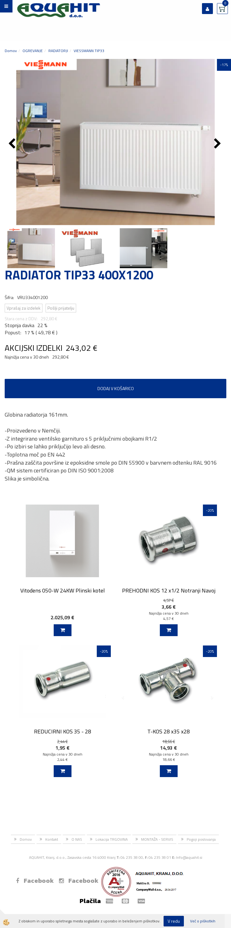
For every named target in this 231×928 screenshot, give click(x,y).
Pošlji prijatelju (60, 308)
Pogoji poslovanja (201, 839)
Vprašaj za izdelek (24, 308)
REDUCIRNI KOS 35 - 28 (62, 731)
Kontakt (51, 839)
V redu (174, 921)
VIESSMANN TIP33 (89, 51)
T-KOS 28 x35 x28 (168, 731)
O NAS (76, 839)
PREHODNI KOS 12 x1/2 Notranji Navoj (168, 590)
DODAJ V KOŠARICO (115, 388)
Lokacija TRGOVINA (112, 839)
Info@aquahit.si (189, 857)
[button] (218, 144)
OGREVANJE (32, 51)
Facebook (35, 880)
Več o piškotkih (202, 921)
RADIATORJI (58, 51)
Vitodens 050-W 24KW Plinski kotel (62, 590)
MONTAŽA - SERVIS (157, 839)
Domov (11, 51)
